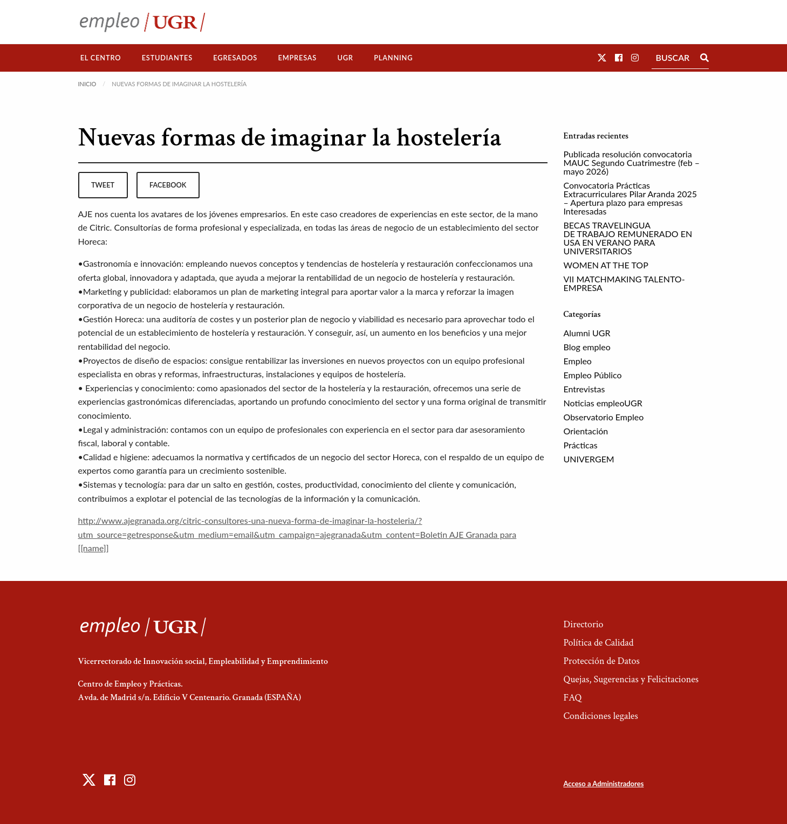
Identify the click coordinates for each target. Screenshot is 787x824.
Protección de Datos (601, 661)
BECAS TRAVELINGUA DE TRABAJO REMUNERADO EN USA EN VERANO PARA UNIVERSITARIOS (628, 238)
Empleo (578, 361)
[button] (602, 57)
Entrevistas (584, 389)
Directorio (583, 624)
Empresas (297, 57)
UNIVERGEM (589, 459)
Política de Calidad (598, 642)
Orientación (586, 431)
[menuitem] (101, 58)
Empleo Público (593, 375)
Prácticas (581, 445)
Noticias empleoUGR (603, 403)
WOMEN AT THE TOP (606, 265)
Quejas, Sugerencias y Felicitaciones (631, 679)
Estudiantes (167, 57)
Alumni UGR (587, 333)
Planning (393, 57)
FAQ (572, 697)
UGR (345, 57)
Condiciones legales (600, 716)
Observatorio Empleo (604, 417)
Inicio (87, 83)
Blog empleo (587, 347)
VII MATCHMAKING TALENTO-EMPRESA (624, 283)
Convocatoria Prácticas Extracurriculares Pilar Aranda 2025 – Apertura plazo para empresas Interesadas (630, 198)
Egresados (235, 57)
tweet (102, 185)
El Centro (100, 57)
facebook (167, 185)
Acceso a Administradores (603, 783)
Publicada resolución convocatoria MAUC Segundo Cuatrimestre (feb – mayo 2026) (632, 162)
